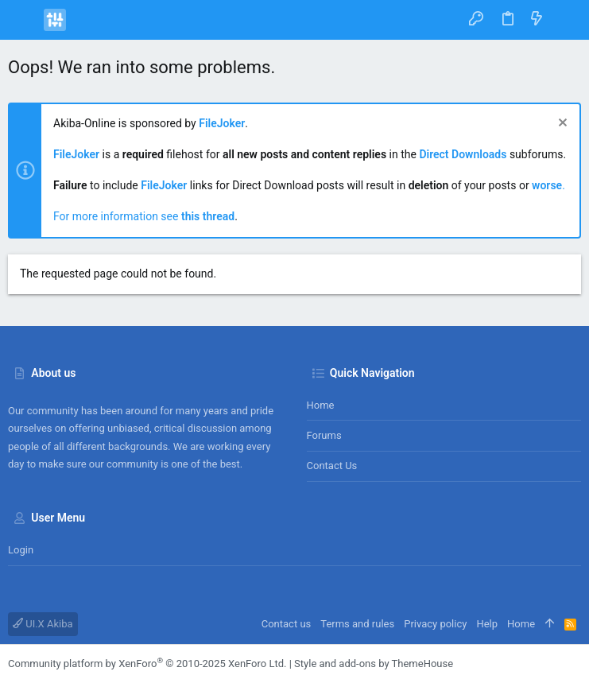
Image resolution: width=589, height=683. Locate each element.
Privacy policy (435, 624)
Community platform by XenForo (147, 663)
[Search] (565, 20)
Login (20, 550)
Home (321, 405)
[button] (24, 20)
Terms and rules (357, 624)
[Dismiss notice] (561, 124)
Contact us (332, 466)
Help (487, 624)
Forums (324, 435)
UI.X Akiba (43, 624)
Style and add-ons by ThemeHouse (373, 663)
